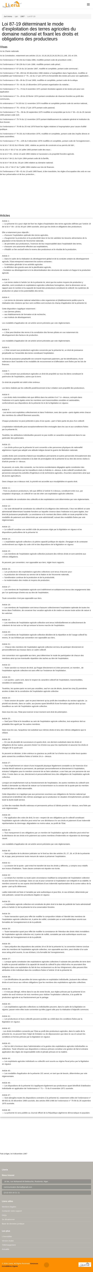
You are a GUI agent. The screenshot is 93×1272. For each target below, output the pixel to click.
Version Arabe (8, 1241)
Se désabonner (8, 1219)
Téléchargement (9, 1245)
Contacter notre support (12, 1211)
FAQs (4, 1215)
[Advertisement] (46, 195)
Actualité (5, 1249)
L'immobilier (7, 1236)
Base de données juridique (13, 1224)
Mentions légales (9, 1207)
